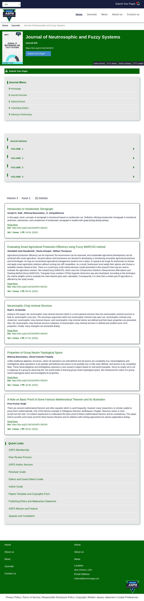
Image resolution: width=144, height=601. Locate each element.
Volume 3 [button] (17, 167)
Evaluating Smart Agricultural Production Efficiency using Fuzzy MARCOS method (56, 246)
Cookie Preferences (127, 597)
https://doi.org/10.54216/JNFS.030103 (29, 333)
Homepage (15, 88)
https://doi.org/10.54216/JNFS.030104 (29, 380)
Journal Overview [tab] (18, 95)
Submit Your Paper (125, 4)
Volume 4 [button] (17, 177)
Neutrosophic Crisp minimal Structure (29, 305)
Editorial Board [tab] (17, 101)
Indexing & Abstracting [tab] (20, 114)
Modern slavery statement (101, 597)
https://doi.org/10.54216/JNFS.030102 (29, 228)
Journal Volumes (18, 141)
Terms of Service (31, 597)
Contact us (133, 14)
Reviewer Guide (17, 472)
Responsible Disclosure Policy (58, 597)
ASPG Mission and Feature (23, 508)
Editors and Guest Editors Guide (26, 479)
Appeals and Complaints (22, 516)
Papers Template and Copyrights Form (29, 494)
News (104, 14)
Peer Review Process (20, 457)
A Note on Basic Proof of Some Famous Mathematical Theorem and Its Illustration (56, 399)
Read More (12, 225)
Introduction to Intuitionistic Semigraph (30, 208)
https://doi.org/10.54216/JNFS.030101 (29, 287)
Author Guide (16, 486)
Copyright (81, 597)
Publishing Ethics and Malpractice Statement (32, 501)
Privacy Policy (13, 597)
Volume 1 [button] (17, 149)
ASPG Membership (19, 450)
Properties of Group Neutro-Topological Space (34, 352)
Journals (92, 14)
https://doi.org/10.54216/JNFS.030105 (29, 424)
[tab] (72, 149)
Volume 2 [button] (17, 158)
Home (79, 14)
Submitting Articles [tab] (18, 108)
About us (117, 14)
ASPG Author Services (21, 464)
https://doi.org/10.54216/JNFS (39, 48)
